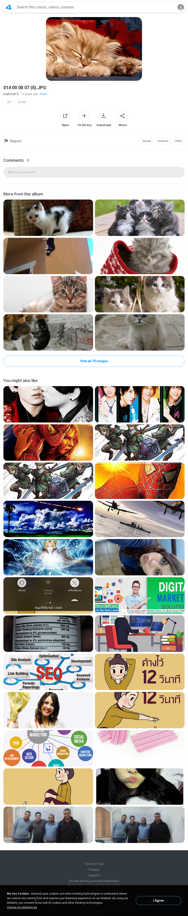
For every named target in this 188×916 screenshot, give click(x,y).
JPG (8, 102)
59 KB (21, 102)
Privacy (94, 869)
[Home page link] (9, 7)
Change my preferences (22, 907)
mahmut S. (11, 94)
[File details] (48, 218)
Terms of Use (94, 864)
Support (94, 875)
